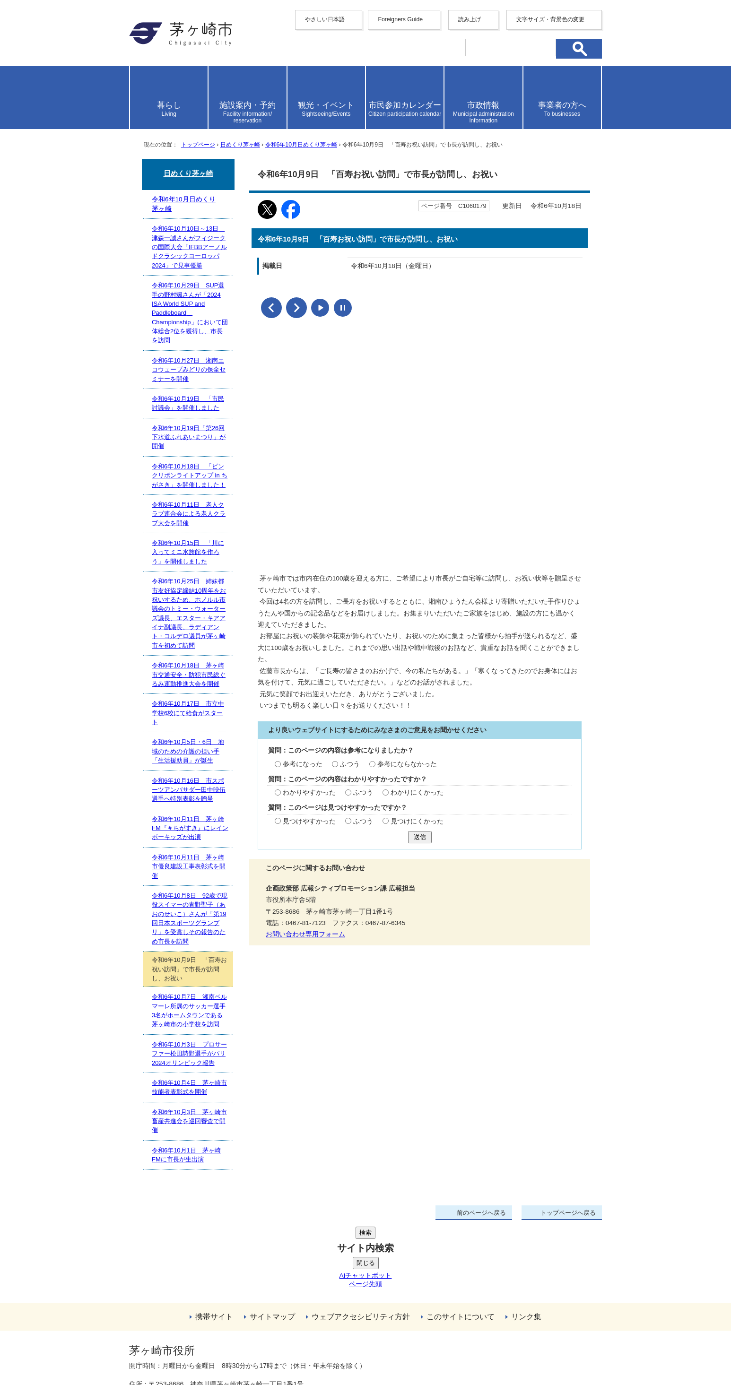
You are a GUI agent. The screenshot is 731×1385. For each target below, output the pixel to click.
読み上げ (469, 19)
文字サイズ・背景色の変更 (550, 19)
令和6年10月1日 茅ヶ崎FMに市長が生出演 (186, 1155)
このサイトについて (460, 1245)
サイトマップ (272, 1245)
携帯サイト (214, 1245)
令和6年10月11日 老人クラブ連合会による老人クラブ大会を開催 (189, 514)
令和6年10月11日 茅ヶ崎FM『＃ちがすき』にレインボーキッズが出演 (190, 828)
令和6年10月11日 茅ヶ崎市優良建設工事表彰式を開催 (189, 866)
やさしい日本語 (325, 19)
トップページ (198, 144)
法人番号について (243, 1330)
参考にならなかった (407, 762)
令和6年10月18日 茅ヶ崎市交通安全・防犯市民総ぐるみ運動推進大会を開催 (189, 674)
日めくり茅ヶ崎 (240, 144)
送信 (420, 835)
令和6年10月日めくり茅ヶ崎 (301, 144)
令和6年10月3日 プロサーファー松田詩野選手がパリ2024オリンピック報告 (189, 1053)
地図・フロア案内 (164, 1350)
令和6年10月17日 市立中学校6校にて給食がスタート (188, 713)
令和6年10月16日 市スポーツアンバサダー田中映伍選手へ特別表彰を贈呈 (189, 790)
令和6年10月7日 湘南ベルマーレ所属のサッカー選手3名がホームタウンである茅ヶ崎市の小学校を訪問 (189, 1010)
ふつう (350, 762)
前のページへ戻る (481, 1212)
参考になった (302, 762)
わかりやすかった (309, 791)
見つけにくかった (417, 819)
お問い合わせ (240, 1350)
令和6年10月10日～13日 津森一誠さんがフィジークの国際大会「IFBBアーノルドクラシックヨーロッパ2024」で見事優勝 (189, 247)
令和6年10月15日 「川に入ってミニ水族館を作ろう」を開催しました (188, 552)
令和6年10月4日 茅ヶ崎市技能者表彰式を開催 (189, 1087)
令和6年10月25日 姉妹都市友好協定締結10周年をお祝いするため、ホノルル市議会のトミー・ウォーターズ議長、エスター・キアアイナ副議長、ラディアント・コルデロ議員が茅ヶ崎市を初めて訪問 (189, 613)
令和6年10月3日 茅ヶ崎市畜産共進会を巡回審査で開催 (189, 1121)
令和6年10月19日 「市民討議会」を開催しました (188, 403)
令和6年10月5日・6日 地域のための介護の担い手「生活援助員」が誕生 (188, 751)
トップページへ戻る (568, 1212)
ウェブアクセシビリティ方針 (361, 1245)
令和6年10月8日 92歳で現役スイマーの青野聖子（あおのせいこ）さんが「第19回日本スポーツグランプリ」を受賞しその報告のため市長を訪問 (189, 918)
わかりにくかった (417, 791)
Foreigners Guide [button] (400, 19)
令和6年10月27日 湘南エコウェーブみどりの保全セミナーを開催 (189, 369)
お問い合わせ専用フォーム (305, 932)
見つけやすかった (309, 819)
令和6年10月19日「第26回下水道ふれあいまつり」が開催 (189, 437)
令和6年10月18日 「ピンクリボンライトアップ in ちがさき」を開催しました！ (189, 475)
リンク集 (526, 1245)
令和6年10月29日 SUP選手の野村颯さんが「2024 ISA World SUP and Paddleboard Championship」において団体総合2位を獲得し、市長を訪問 (190, 313)
